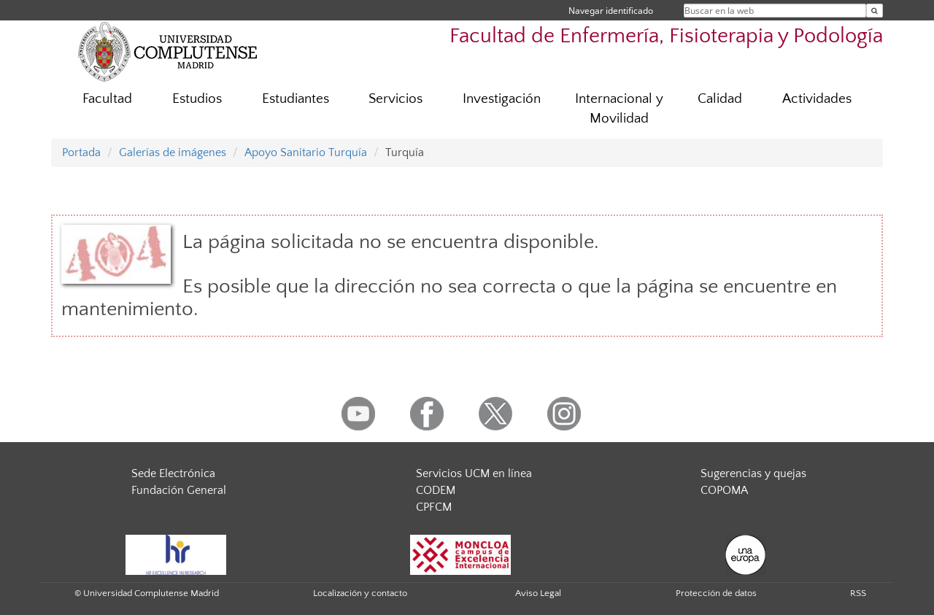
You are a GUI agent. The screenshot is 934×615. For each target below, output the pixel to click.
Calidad (720, 99)
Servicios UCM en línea (474, 473)
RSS (858, 593)
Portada (81, 152)
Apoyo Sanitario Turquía (305, 152)
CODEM (435, 490)
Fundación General (178, 490)
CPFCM (434, 507)
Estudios (197, 99)
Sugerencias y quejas (753, 473)
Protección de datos (716, 593)
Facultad (107, 99)
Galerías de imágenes (172, 152)
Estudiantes (295, 99)
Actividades (817, 99)
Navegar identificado (610, 10)
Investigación (502, 99)
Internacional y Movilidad (619, 108)
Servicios (395, 99)
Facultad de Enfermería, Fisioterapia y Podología (666, 36)
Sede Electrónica (173, 473)
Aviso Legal (538, 593)
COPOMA (724, 490)
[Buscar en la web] (874, 11)
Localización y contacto (360, 593)
